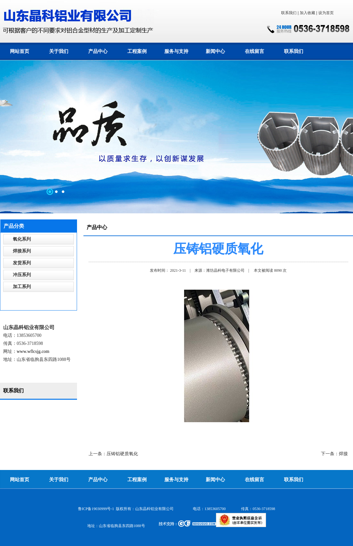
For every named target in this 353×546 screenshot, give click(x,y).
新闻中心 (215, 51)
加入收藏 (307, 13)
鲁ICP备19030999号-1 (96, 509)
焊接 (343, 453)
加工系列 (22, 286)
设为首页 (326, 13)
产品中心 (98, 51)
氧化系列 (22, 239)
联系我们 (289, 13)
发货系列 (22, 262)
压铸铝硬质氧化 (122, 453)
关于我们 (58, 51)
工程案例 (137, 51)
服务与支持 (176, 51)
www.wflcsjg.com (33, 351)
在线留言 (254, 51)
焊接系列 (22, 251)
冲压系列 (22, 274)
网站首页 (19, 51)
